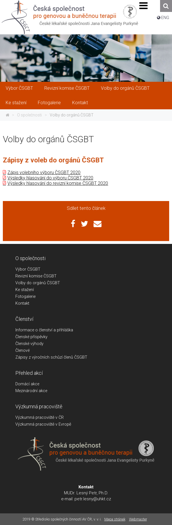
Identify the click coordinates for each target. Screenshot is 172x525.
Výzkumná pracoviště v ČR (39, 417)
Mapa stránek (114, 519)
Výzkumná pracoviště (38, 406)
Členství (24, 319)
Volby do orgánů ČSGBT (125, 88)
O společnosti (29, 115)
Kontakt (80, 102)
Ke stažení (16, 102)
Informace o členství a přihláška (44, 330)
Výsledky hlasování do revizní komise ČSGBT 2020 (57, 183)
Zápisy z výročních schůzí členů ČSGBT (51, 357)
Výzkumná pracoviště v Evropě (43, 424)
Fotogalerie (49, 102)
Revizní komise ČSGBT (67, 88)
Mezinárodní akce (31, 390)
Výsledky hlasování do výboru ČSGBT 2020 (50, 178)
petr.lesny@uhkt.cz (92, 498)
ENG (165, 17)
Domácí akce (27, 384)
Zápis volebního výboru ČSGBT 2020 (43, 172)
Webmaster (138, 519)
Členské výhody (29, 343)
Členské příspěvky (31, 336)
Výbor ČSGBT (19, 88)
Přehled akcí (29, 373)
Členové (22, 350)
